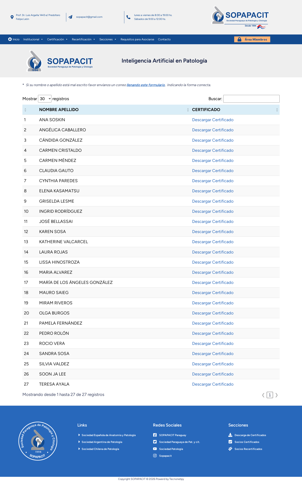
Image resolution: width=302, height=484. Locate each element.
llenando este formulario (146, 87)
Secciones (108, 42)
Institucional (33, 42)
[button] (25, 111)
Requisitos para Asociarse (137, 42)
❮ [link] (263, 396)
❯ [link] (276, 396)
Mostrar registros (45, 100)
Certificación (57, 42)
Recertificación (83, 42)
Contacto (164, 42)
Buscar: (215, 100)
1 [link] (270, 396)
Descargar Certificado (213, 121)
